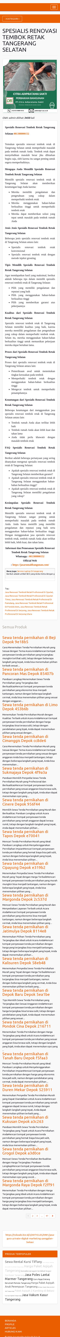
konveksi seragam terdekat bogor (36, 1271)
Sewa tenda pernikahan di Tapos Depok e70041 (25, 834)
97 (47, 1216)
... (42, 1216)
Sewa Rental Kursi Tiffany (23, 1262)
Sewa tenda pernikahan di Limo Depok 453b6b (30, 707)
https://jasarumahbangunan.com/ (30, 564)
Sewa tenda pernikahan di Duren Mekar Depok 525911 (27, 1087)
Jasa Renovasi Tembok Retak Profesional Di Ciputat (29, 592)
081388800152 (21, 133)
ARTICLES (10, 1328)
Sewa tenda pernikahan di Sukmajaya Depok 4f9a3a (25, 770)
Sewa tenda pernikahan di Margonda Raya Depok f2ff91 (28, 1183)
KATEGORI (12, 18)
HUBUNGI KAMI (13, 1331)
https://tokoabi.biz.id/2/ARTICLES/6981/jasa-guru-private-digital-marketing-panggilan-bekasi (30, 1238)
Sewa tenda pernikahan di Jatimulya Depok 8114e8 (25, 929)
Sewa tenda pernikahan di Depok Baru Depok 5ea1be (26, 992)
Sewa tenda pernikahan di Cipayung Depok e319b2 (25, 865)
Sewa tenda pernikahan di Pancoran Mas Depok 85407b (28, 671)
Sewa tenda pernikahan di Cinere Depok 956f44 (25, 802)
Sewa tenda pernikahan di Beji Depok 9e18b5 (29, 639)
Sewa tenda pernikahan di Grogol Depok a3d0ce (25, 1151)
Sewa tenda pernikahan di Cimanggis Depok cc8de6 (25, 738)
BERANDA (10, 1320)
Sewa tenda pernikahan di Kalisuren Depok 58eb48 (25, 960)
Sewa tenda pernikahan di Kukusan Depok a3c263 (25, 1119)
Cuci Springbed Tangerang (13, 1295)
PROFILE (9, 1324)
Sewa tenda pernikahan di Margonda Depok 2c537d (25, 897)
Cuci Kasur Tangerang (14, 1275)
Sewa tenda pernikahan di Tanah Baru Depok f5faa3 (25, 1056)
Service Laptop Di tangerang (30, 571)
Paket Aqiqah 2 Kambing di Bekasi (34, 1290)
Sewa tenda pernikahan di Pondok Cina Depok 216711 (26, 1024)
